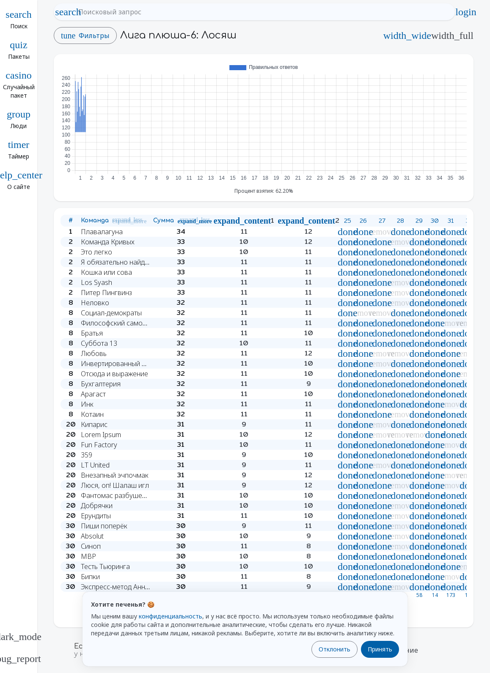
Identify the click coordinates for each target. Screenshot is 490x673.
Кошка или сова (106, 272)
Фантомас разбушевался (121, 495)
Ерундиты (96, 515)
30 (435, 220)
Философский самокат (117, 323)
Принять (380, 649)
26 (363, 220)
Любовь (94, 353)
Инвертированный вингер (122, 363)
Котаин (92, 414)
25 (347, 220)
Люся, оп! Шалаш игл (115, 485)
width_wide (407, 35)
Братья (92, 333)
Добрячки (97, 505)
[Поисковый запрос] (262, 12)
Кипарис (94, 424)
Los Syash (96, 282)
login (465, 11)
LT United (95, 465)
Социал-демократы (111, 312)
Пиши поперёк (104, 526)
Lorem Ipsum (101, 434)
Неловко (95, 302)
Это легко (96, 252)
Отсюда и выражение (114, 373)
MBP (88, 556)
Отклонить (334, 649)
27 (382, 220)
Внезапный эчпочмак (115, 475)
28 (400, 220)
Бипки (90, 576)
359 (86, 455)
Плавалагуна (102, 231)
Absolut (92, 536)
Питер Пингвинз (106, 292)
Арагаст (93, 394)
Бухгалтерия (101, 383)
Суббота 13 (99, 343)
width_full (452, 35)
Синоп (91, 546)
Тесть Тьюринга (105, 566)
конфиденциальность (170, 616)
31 (451, 220)
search (68, 11)
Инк (87, 404)
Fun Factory (99, 444)
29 (419, 220)
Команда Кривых (108, 241)
